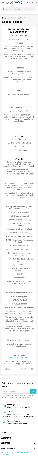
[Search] (19, 9)
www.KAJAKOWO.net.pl (19, 357)
